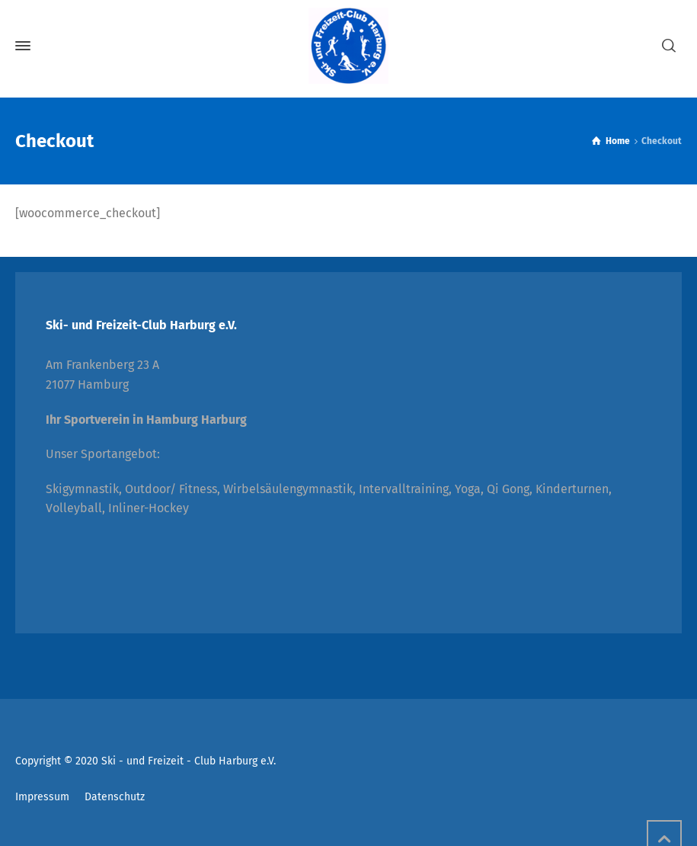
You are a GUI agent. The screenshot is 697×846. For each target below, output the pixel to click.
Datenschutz (115, 796)
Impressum (42, 796)
